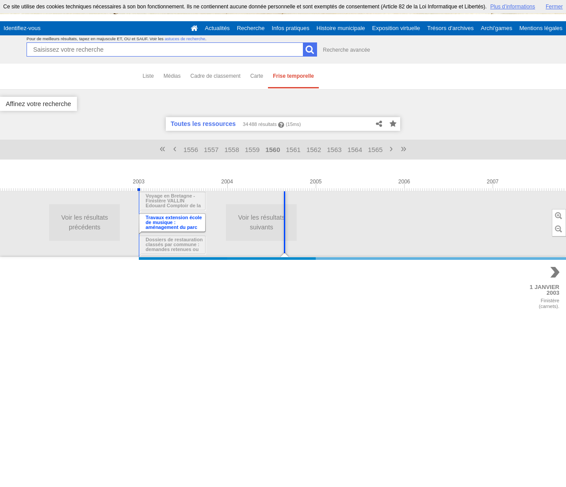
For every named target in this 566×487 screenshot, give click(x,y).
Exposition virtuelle (396, 28)
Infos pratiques (291, 28)
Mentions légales (540, 28)
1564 (355, 149)
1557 (211, 149)
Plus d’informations (512, 7)
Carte (256, 76)
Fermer (554, 7)
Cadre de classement (216, 76)
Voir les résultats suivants (115, 222)
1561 (293, 149)
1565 (375, 149)
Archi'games (496, 28)
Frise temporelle (293, 76)
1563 (334, 149)
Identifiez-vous (22, 28)
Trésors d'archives (450, 28)
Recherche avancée (346, 50)
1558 (231, 149)
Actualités (217, 28)
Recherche (251, 28)
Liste (148, 76)
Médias (172, 76)
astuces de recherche (184, 38)
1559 (252, 149)
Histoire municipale (341, 28)
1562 (313, 149)
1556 (191, 149)
